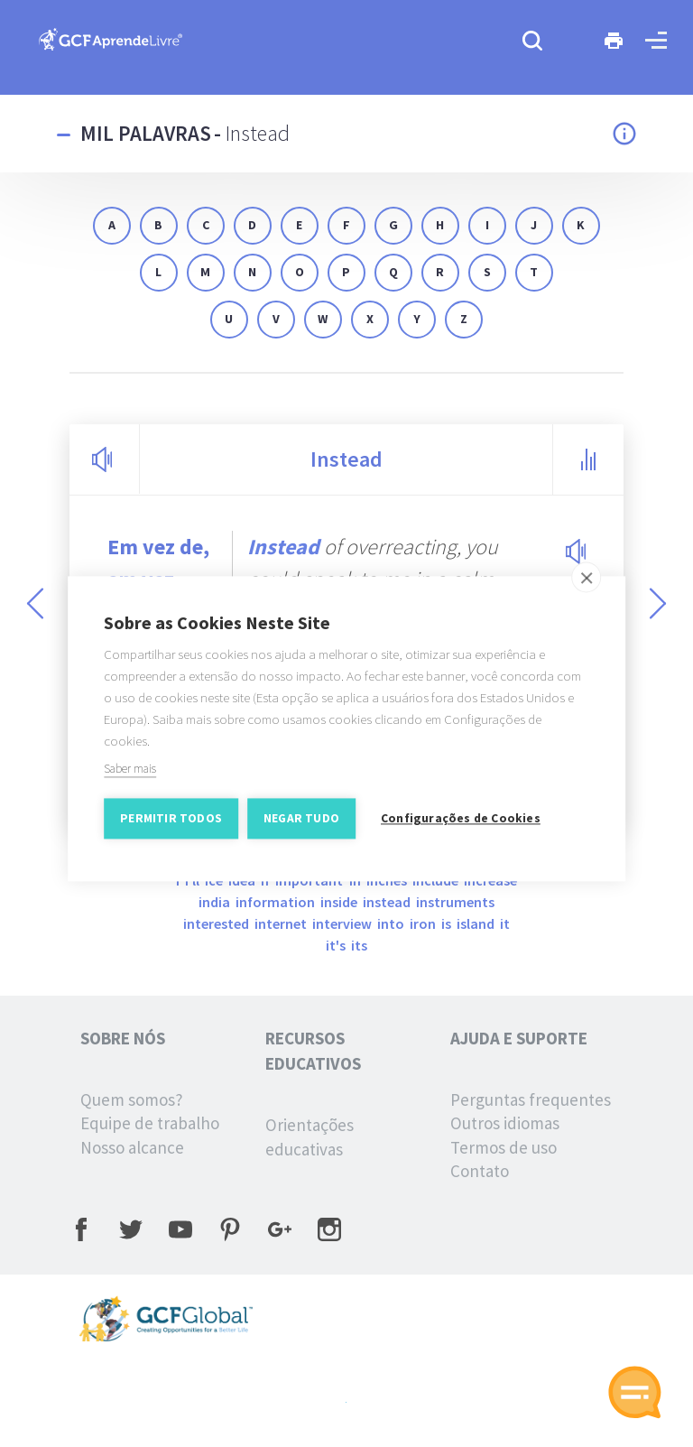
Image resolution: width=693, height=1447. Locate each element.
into (392, 923)
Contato (479, 1171)
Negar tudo (301, 826)
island (477, 923)
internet (282, 923)
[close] (586, 585)
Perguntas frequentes (530, 1099)
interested (217, 923)
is (447, 923)
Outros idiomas (504, 1123)
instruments (455, 902)
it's (337, 945)
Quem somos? (131, 1099)
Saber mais (130, 776)
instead (388, 902)
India (216, 902)
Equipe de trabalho (149, 1123)
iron (424, 923)
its (359, 945)
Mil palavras (145, 133)
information (277, 902)
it (505, 923)
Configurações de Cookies (461, 826)
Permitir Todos (171, 826)
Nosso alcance (132, 1147)
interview (343, 923)
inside (340, 902)
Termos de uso (503, 1147)
